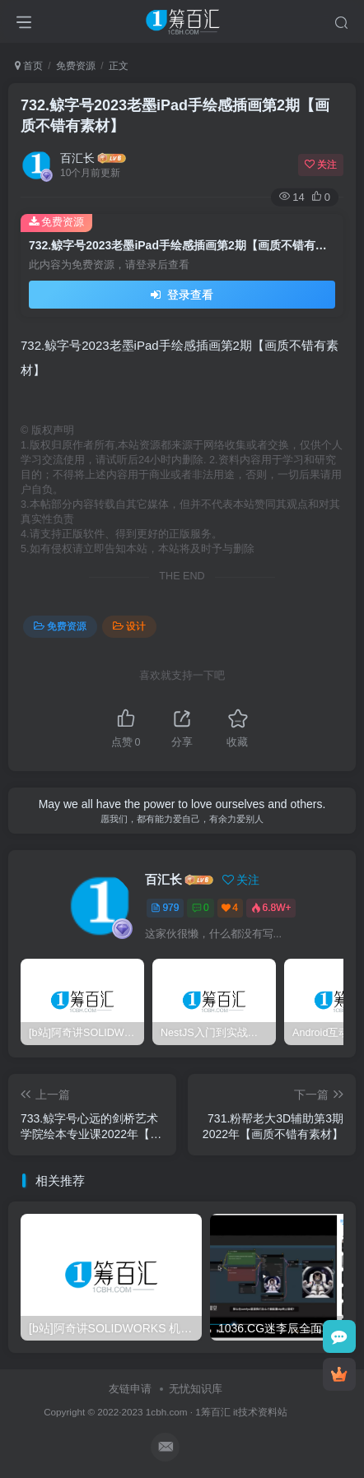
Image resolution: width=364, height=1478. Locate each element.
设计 (129, 626)
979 (165, 907)
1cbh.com (167, 1411)
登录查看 (181, 294)
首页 (29, 66)
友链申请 (130, 1389)
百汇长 (77, 158)
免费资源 (76, 66)
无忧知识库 (195, 1389)
